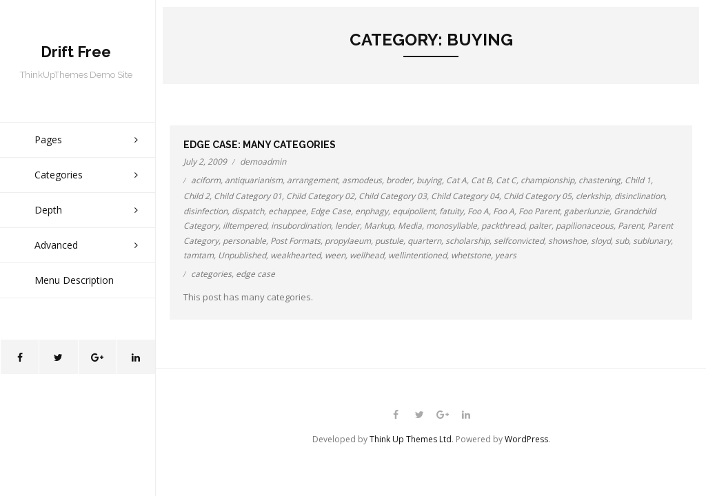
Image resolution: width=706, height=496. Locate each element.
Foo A (478, 211)
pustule (389, 241)
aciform (206, 180)
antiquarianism (254, 180)
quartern (424, 241)
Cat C (506, 180)
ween (335, 255)
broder (399, 180)
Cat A (456, 180)
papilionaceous (585, 225)
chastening (599, 180)
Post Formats (295, 241)
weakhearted (295, 255)
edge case (255, 274)
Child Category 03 (393, 196)
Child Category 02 (320, 196)
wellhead (367, 255)
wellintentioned (417, 255)
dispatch (248, 211)
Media (410, 225)
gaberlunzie (586, 211)
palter (540, 225)
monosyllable (451, 225)
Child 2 (196, 196)
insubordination (301, 225)
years (505, 255)
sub (622, 241)
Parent (630, 225)
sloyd (601, 241)
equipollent (413, 211)
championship (547, 180)
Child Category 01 (248, 196)
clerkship (593, 196)
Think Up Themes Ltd (411, 439)
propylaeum (348, 241)
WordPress (526, 439)
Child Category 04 (465, 196)
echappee (287, 211)
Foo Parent (539, 211)
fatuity (451, 211)
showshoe (567, 241)
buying (429, 180)
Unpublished (242, 255)
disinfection (205, 211)
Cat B (481, 180)
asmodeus (362, 180)
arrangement (312, 180)
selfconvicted (519, 241)
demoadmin (263, 161)
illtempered (245, 225)
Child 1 (638, 180)
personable (244, 241)
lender (347, 225)
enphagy (371, 211)
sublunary (652, 241)
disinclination (639, 196)
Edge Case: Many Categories (259, 144)
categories (211, 274)
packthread (503, 225)
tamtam (198, 255)
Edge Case (330, 211)
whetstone (471, 255)
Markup (379, 225)
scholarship (467, 241)
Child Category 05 (537, 196)
